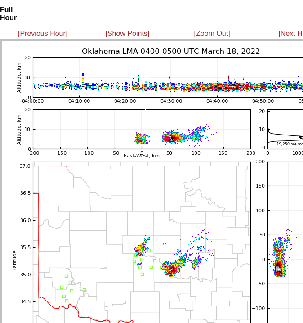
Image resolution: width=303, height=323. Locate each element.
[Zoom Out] (212, 33)
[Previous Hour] (42, 33)
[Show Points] (127, 33)
